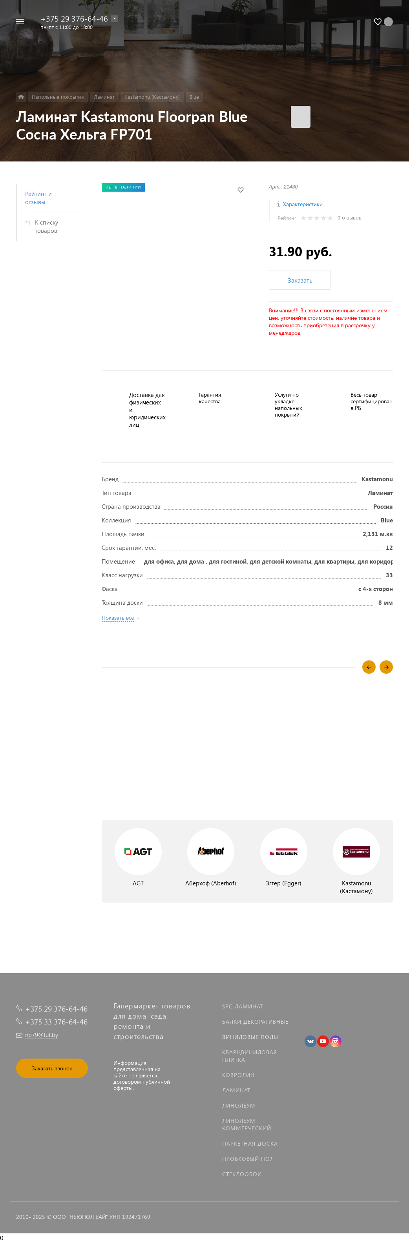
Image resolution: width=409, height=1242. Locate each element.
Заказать (300, 280)
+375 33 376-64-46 (56, 1021)
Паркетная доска (250, 1143)
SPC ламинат (242, 1006)
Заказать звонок (52, 1068)
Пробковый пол (248, 1158)
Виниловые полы (250, 1037)
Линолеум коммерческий (246, 1124)
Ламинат (236, 1090)
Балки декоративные (255, 1021)
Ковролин (238, 1075)
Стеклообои (242, 1174)
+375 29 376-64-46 (74, 18)
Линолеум (239, 1105)
